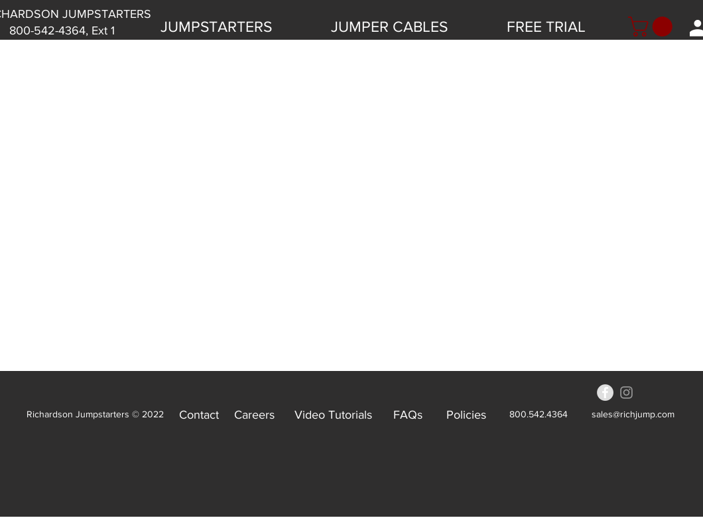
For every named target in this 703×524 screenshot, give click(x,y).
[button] (652, 26)
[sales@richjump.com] (632, 414)
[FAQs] (407, 414)
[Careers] (254, 414)
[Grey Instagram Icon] (626, 392)
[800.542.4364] (538, 414)
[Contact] (199, 414)
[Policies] (466, 414)
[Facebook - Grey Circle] (605, 392)
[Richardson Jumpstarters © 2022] (95, 414)
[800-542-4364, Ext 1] (62, 31)
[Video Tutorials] (333, 414)
